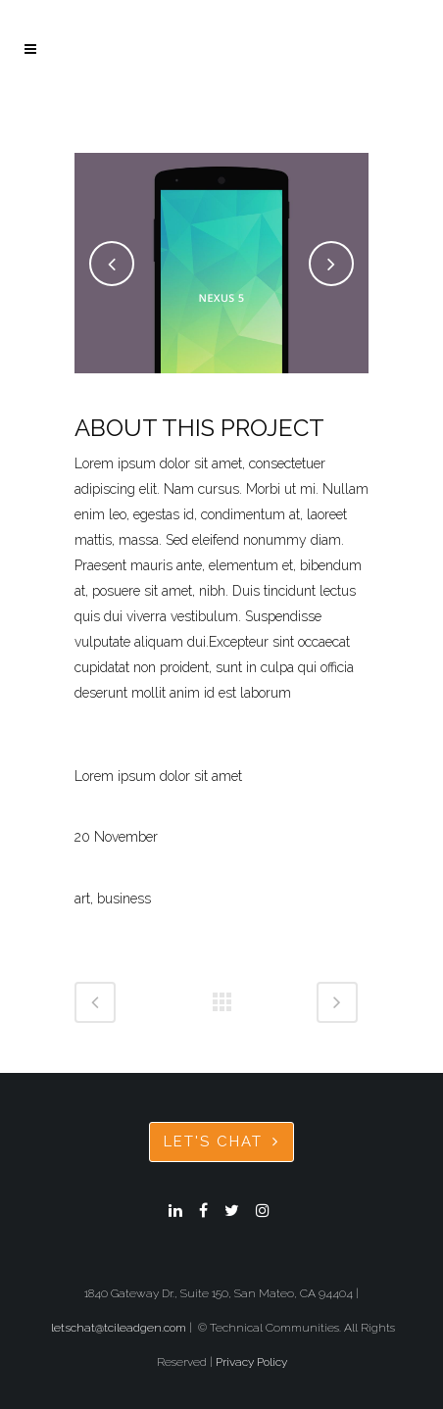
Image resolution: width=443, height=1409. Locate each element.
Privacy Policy (251, 1362)
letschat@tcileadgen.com (118, 1328)
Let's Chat (221, 1141)
